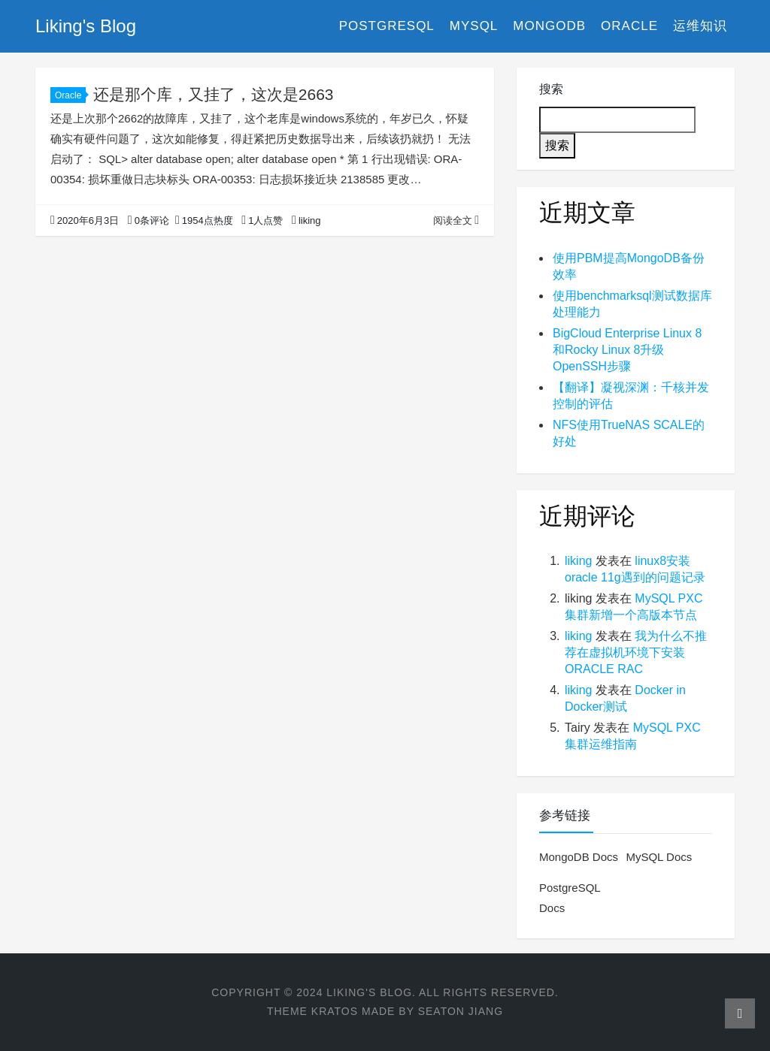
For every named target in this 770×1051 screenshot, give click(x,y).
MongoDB (549, 26)
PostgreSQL (387, 26)
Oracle (629, 26)
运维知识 (700, 26)
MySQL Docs (659, 856)
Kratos (334, 1011)
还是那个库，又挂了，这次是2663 (213, 94)
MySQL (474, 26)
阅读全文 (456, 220)
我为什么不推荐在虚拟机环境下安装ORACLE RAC (636, 652)
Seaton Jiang (460, 1011)
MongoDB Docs (578, 856)
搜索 (551, 89)
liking (578, 560)
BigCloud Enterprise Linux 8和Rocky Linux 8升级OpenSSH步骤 (627, 350)
